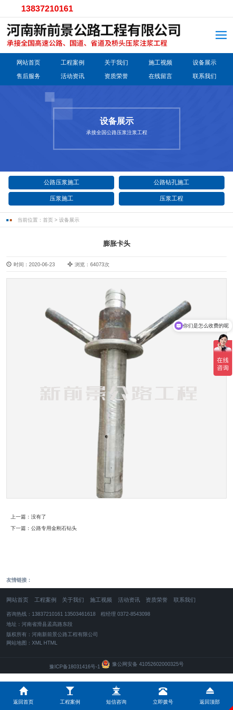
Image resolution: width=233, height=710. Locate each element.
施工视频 (160, 62)
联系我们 (204, 76)
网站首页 (28, 62)
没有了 (38, 517)
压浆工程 (171, 198)
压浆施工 (61, 198)
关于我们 (116, 62)
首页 (48, 220)
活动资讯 (72, 76)
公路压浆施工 (61, 182)
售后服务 (28, 76)
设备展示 (204, 62)
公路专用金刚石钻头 (54, 528)
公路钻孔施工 (171, 182)
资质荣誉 (116, 76)
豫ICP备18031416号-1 (74, 667)
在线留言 (160, 76)
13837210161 (47, 8)
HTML (51, 643)
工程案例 (72, 62)
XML (37, 643)
